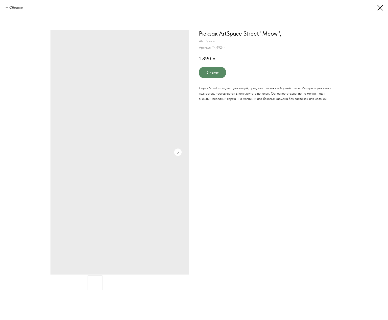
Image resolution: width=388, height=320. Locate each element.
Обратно (16, 7)
